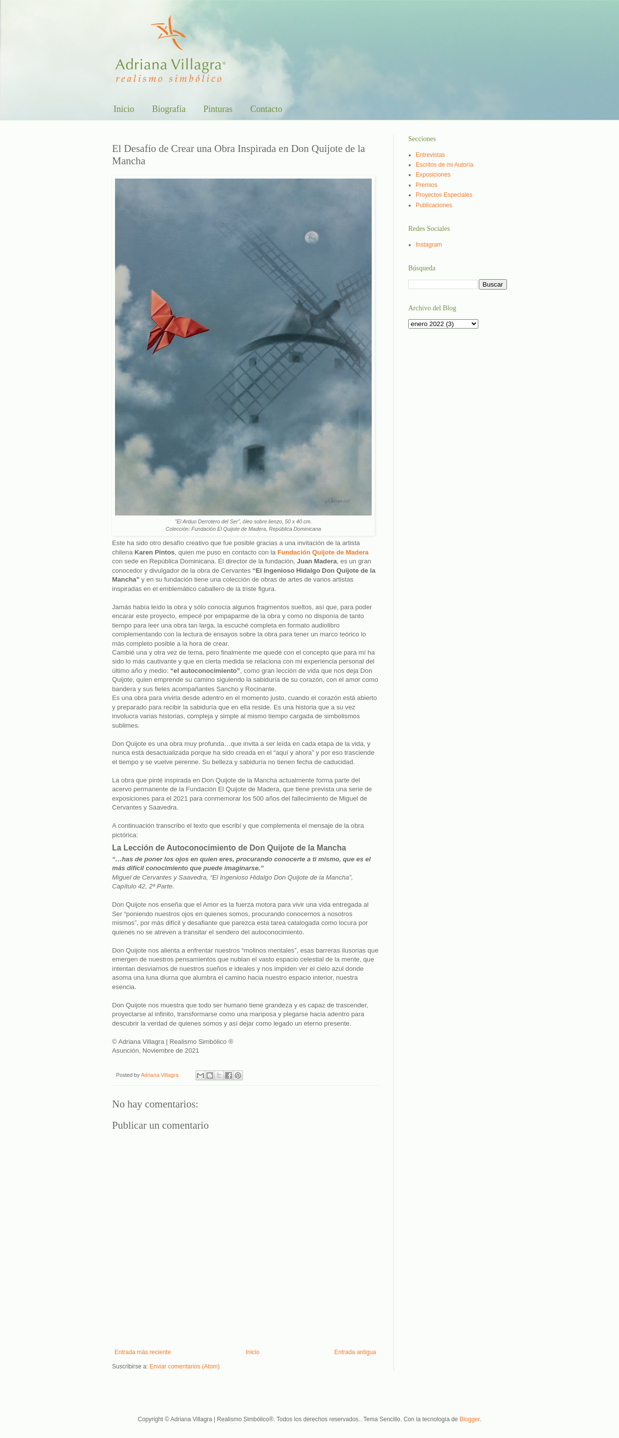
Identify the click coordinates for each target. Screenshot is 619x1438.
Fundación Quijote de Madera (323, 552)
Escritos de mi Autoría (444, 164)
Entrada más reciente (143, 1352)
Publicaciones (434, 205)
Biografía (169, 109)
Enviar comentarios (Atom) (185, 1366)
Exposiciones (433, 174)
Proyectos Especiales (444, 194)
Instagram (429, 244)
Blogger (470, 1419)
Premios (426, 185)
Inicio (124, 109)
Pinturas (217, 109)
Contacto (266, 109)
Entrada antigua (355, 1352)
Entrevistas (430, 154)
